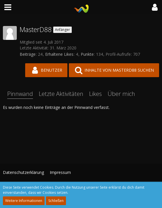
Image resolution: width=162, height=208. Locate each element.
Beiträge (28, 54)
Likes (95, 94)
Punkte (87, 54)
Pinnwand (20, 94)
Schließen (56, 200)
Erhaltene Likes (59, 54)
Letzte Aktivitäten (61, 94)
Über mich (121, 94)
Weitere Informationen (23, 200)
